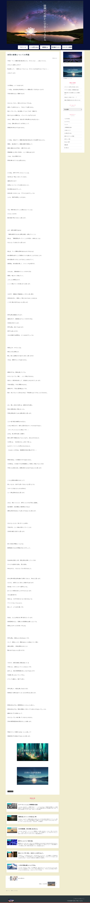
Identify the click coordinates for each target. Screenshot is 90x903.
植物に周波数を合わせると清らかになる (72, 100)
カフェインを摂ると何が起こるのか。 (71, 86)
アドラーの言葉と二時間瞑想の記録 (71, 89)
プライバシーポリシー (78, 898)
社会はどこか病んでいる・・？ (70, 97)
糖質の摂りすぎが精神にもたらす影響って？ (72, 93)
